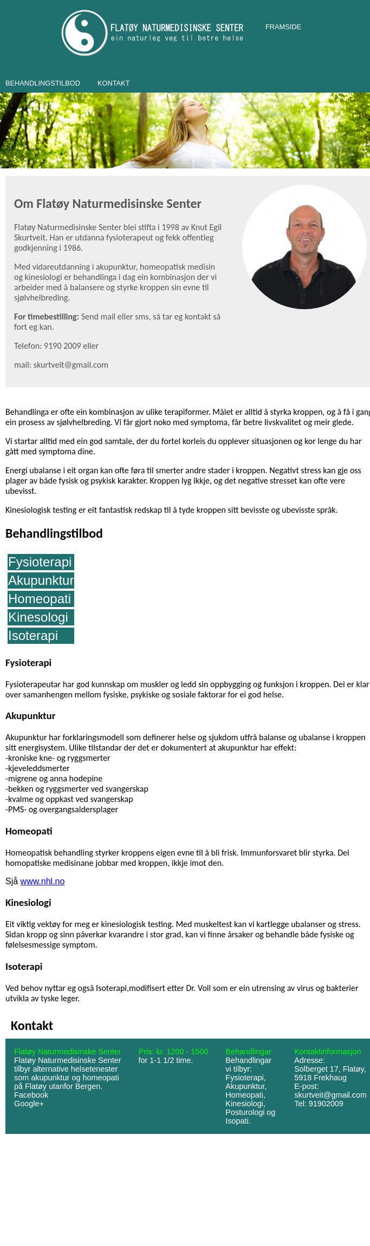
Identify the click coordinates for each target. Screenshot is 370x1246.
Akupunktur (41, 580)
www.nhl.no (43, 881)
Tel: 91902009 (318, 1103)
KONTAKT (114, 83)
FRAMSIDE (283, 27)
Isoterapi (33, 635)
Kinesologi (38, 617)
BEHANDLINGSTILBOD (42, 83)
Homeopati (39, 598)
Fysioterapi (40, 561)
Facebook (31, 1095)
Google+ (29, 1103)
